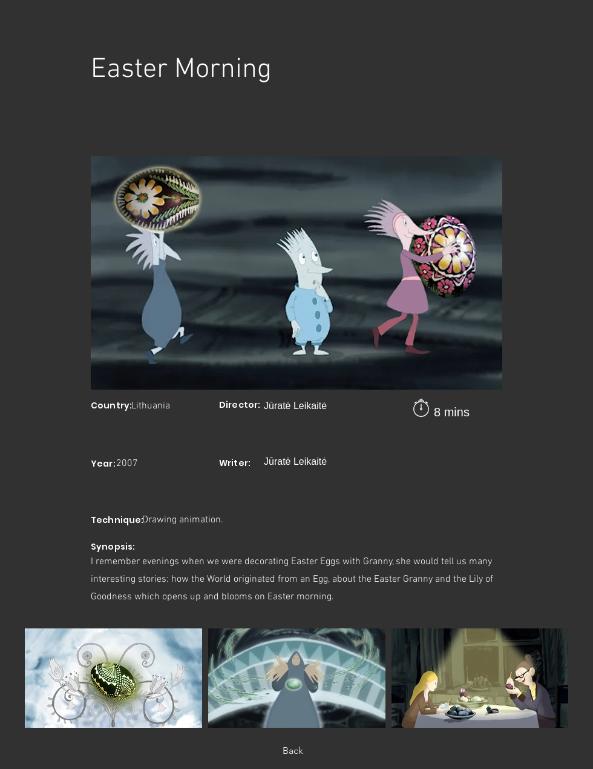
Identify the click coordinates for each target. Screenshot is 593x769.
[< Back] (131, 30)
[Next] (472, 601)
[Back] (296, 751)
